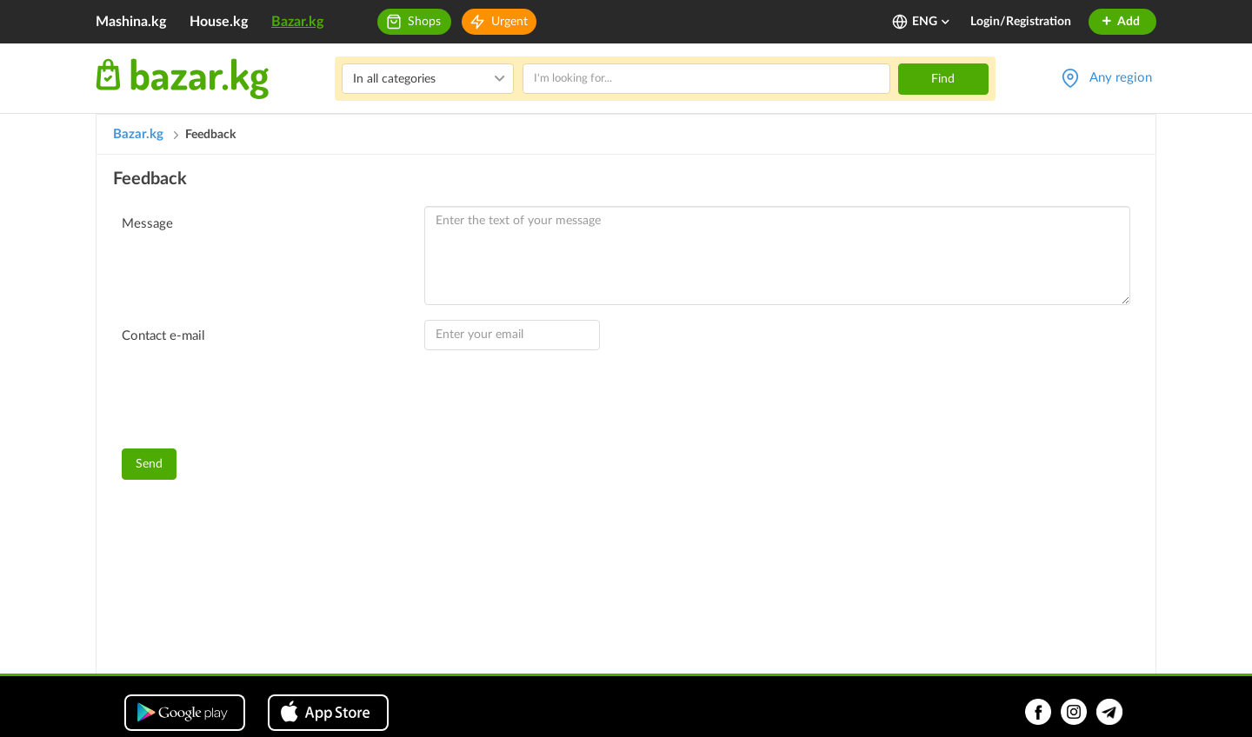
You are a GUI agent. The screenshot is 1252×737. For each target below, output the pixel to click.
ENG (931, 22)
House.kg (219, 22)
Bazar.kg (297, 22)
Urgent (509, 22)
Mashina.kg (131, 22)
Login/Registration (1020, 22)
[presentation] (254, 401)
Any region (1120, 77)
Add (1120, 22)
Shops (424, 22)
